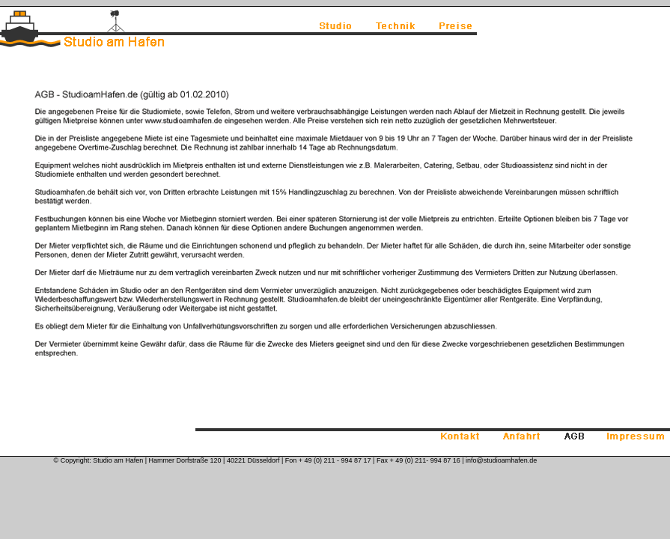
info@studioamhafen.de (501, 460)
